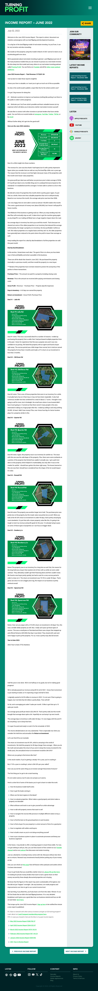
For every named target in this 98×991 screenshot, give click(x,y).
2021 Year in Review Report (19, 942)
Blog (51, 980)
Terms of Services (79, 978)
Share (87, 23)
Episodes (53, 974)
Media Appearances (56, 978)
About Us (76, 974)
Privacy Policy (77, 976)
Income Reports (55, 976)
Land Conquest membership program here (32, 914)
